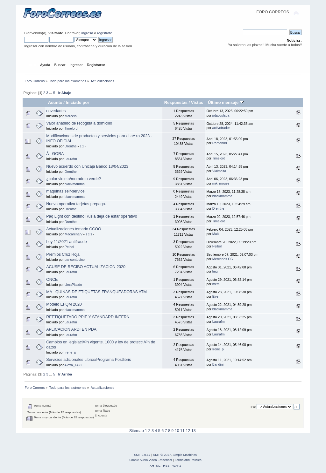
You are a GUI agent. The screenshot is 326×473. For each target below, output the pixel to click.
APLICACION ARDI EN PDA (71, 329)
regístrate (104, 33)
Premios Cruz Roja (63, 254)
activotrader (221, 128)
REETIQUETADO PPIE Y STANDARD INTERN (88, 317)
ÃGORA (55, 154)
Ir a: (253, 407)
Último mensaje (226, 102)
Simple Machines (185, 454)
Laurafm (71, 159)
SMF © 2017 (162, 454)
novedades (56, 111)
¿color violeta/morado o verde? (73, 179)
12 (188, 431)
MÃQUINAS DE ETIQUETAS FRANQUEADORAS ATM (96, 292)
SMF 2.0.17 (142, 454)
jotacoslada (221, 115)
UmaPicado (73, 285)
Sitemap (136, 431)
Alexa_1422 (73, 365)
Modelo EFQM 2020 (64, 304)
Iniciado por (77, 102)
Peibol (69, 247)
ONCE (52, 279)
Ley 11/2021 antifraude (66, 242)
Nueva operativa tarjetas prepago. (76, 204)
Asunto (55, 102)
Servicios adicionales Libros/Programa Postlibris (88, 359)
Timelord (71, 128)
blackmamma (75, 184)
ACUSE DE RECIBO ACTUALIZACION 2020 (85, 267)
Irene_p (70, 352)
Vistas (197, 102)
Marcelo (71, 116)
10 (177, 431)
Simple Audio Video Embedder (150, 460)
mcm (216, 284)
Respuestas (176, 102)
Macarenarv (73, 234)
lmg (215, 271)
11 (182, 431)
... (51, 93)
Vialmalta (219, 171)
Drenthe (71, 146)
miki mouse (221, 183)
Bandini (217, 364)
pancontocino (75, 259)
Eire (215, 296)
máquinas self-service (65, 191)
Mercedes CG (222, 259)
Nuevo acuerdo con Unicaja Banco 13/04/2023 (87, 166)
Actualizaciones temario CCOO (73, 229)
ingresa (87, 33)
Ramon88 (219, 143)
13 (193, 431)
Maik (215, 234)
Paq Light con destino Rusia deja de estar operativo (91, 216)
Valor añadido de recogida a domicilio (79, 123)
